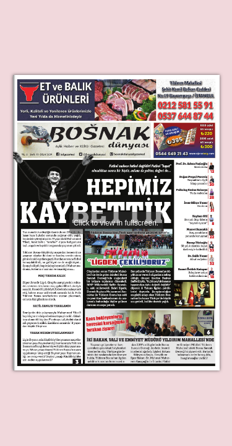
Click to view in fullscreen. (116, 223)
